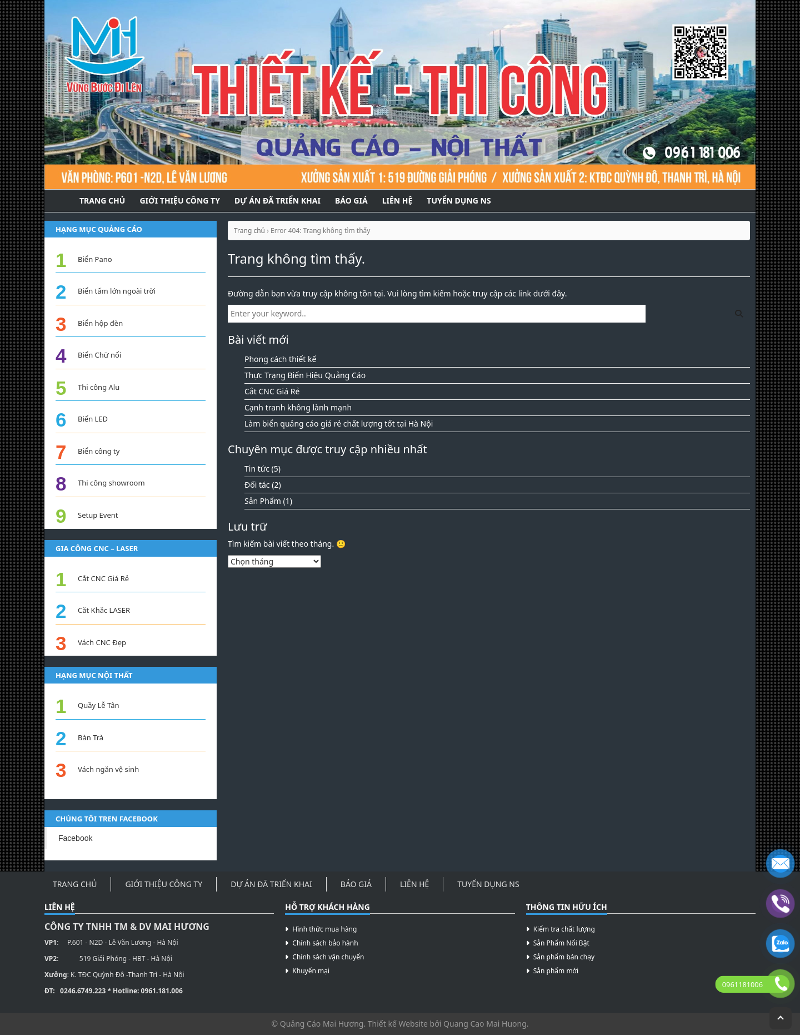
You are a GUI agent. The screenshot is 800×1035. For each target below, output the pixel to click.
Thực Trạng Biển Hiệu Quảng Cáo (305, 375)
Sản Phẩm (262, 501)
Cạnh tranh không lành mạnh (298, 407)
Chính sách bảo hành (325, 943)
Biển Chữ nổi (99, 355)
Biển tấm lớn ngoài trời (117, 291)
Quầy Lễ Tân (98, 705)
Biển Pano (95, 259)
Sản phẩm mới (555, 970)
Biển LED (93, 419)
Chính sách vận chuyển (328, 957)
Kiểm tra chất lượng (564, 929)
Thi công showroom (111, 483)
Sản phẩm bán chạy (563, 957)
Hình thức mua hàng (324, 929)
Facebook (75, 838)
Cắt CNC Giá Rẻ (271, 391)
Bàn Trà (90, 737)
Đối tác (257, 484)
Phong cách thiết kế (280, 359)
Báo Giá (351, 200)
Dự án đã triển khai (277, 200)
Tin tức (256, 468)
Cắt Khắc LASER (104, 610)
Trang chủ (249, 230)
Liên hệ (397, 200)
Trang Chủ (102, 200)
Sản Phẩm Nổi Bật (561, 943)
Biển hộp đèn (100, 323)
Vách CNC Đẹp (102, 642)
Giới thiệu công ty (179, 200)
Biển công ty (98, 451)
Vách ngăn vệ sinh (108, 769)
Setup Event (98, 515)
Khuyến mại (310, 970)
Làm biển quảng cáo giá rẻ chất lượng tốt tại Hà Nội (338, 423)
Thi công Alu (98, 387)
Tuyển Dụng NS (459, 200)
